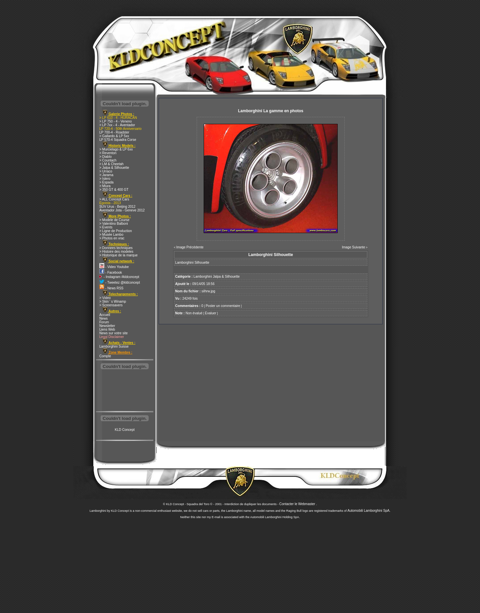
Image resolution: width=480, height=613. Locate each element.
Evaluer (210, 313)
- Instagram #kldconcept (119, 277)
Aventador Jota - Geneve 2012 (122, 210)
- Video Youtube (114, 267)
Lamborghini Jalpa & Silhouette (217, 276)
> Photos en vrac (111, 238)
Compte (105, 356)
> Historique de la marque (118, 255)
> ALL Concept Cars (114, 199)
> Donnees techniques (116, 248)
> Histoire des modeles (116, 251)
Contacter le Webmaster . (298, 504)
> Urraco (105, 171)
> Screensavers (111, 305)
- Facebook (110, 272)
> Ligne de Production (115, 231)
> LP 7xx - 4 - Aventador (117, 125)
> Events (105, 227)
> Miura (105, 186)
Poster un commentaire (223, 306)
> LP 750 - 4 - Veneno (115, 121)
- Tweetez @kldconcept (119, 282)
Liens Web (107, 329)
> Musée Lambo (111, 234)
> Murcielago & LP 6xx (116, 149)
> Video (105, 298)
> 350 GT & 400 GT (113, 189)
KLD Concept (124, 430)
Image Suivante (353, 247)
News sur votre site (113, 333)
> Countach (107, 160)
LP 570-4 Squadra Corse (117, 140)
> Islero (104, 178)
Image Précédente (190, 247)
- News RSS (111, 288)
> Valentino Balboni (113, 223)
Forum (104, 322)
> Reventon (107, 153)
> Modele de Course (114, 220)
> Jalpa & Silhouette (114, 167)
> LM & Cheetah (111, 164)
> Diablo (105, 156)
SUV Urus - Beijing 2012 (117, 206)
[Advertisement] (125, 391)
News (103, 318)
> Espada (106, 182)
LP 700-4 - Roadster (114, 132)
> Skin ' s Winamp (112, 301)
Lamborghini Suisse (114, 346)
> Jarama (106, 175)
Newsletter (107, 326)
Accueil (104, 315)
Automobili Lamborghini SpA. (368, 510)
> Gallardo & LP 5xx (114, 136)
